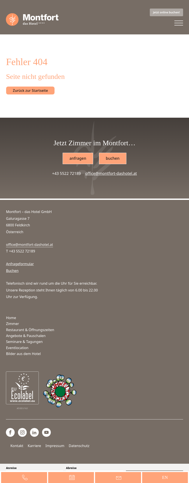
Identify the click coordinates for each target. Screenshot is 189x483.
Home (11, 317)
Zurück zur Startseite (30, 90)
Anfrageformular (20, 264)
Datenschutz (79, 445)
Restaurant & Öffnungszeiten (30, 329)
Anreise (11, 468)
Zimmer (12, 323)
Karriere (34, 445)
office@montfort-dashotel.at (111, 173)
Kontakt (16, 445)
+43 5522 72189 (66, 173)
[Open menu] (178, 23)
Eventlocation (17, 347)
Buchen (12, 270)
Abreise (71, 468)
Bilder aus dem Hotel (23, 354)
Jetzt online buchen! (166, 12)
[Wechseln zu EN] (165, 477)
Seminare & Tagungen (24, 341)
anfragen (77, 158)
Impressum (54, 445)
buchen (113, 158)
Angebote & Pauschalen (26, 335)
